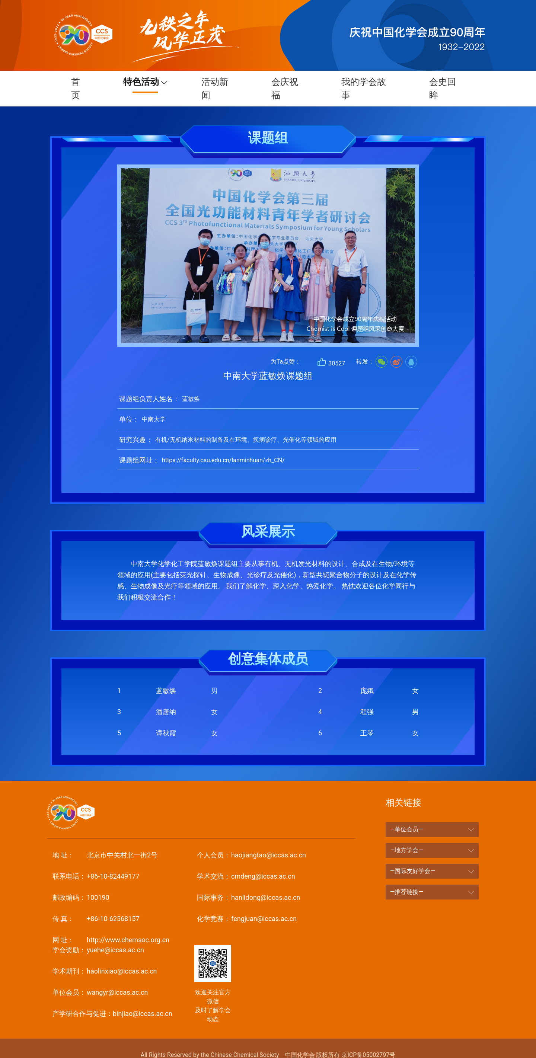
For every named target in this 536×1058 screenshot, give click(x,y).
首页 (76, 82)
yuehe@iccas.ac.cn (98, 936)
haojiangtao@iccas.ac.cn (251, 842)
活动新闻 (215, 82)
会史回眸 (443, 82)
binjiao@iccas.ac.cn (112, 1000)
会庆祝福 (285, 82)
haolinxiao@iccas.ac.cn (104, 958)
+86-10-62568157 (96, 905)
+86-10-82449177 (96, 863)
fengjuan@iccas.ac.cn (247, 905)
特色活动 (138, 82)
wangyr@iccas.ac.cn (100, 979)
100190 (80, 884)
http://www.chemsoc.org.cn (110, 926)
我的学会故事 (364, 82)
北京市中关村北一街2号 (104, 842)
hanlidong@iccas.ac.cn (248, 884)
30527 (331, 348)
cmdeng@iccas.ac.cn (246, 863)
